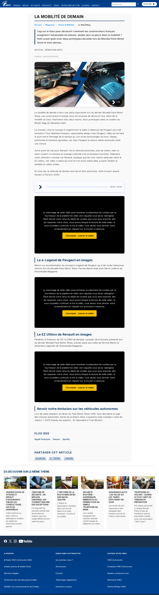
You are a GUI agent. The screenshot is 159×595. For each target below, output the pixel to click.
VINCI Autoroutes (115, 560)
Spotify (66, 439)
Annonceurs (61, 566)
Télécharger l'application (66, 580)
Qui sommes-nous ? (64, 560)
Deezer (56, 439)
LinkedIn (69, 458)
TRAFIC (56, 5)
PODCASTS (46, 5)
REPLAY (26, 5)
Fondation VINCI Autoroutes (119, 566)
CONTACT (95, 5)
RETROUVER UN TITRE (70, 5)
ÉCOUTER (149, 4)
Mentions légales (11, 573)
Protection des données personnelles (20, 580)
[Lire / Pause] (112, 102)
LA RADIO (85, 5)
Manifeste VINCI (114, 580)
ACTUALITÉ (35, 5)
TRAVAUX (17, 5)
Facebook (40, 458)
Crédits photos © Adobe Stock (17, 566)
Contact (59, 573)
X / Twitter (55, 458)
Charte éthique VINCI (116, 587)
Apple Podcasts (42, 439)
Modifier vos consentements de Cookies (21, 587)
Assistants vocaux (64, 587)
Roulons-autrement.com (118, 573)
